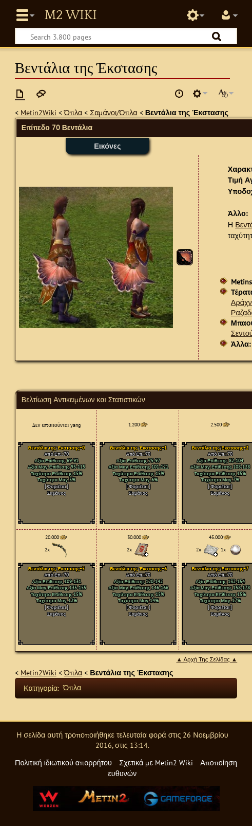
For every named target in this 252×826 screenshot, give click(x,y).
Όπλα (73, 112)
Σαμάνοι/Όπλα (113, 112)
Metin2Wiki (38, 112)
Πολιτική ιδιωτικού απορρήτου (63, 762)
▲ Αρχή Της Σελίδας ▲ (206, 659)
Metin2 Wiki (70, 15)
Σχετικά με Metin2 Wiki (156, 762)
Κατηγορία (40, 687)
